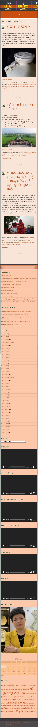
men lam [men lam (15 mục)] (26, 699)
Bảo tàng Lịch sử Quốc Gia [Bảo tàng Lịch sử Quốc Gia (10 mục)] (27, 685)
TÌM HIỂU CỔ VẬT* (6, 275)
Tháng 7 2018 (4, 389)
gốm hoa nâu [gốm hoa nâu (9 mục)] (28, 697)
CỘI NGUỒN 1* (18, 27)
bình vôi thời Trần (15, 86)
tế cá (11, 244)
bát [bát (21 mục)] (2, 685)
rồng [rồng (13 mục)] (2, 705)
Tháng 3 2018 (4, 400)
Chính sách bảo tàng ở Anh (7, 290)
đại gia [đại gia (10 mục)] (13, 711)
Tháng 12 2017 (5, 409)
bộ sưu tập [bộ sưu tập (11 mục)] (10, 689)
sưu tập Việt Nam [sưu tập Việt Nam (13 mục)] (23, 705)
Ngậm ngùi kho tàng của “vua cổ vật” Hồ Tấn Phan (13, 281)
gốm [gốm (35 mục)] (3, 697)
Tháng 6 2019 (4, 357)
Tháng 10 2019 (5, 345)
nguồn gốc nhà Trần (24, 86)
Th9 (3, 172)
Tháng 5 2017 (4, 426)
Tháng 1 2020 (4, 336)
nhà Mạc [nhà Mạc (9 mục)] (27, 703)
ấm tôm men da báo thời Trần (15, 84)
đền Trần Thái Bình (23, 154)
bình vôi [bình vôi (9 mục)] (9, 685)
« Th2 (2, 675)
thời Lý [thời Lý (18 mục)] (33, 705)
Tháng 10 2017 (5, 412)
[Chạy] (4, 467)
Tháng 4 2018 (4, 397)
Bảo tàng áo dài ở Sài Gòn (7, 287)
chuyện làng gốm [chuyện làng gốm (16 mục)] (18, 689)
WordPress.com (11, 724)
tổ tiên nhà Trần (18, 88)
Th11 (3, 26)
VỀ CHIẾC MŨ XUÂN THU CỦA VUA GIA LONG (18, 321)
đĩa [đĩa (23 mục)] (10, 712)
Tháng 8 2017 (4, 418)
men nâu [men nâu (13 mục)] (31, 699)
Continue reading (7, 79)
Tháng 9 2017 (4, 415)
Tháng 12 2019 (5, 339)
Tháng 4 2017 (4, 429)
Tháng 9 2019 (4, 348)
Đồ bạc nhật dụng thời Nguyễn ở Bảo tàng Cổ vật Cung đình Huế (17, 299)
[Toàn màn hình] (34, 467)
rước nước (7, 244)
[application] (19, 459)
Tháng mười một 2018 (6, 377)
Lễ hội (25, 240)
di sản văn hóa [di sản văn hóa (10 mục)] (29, 693)
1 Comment (5, 247)
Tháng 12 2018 (5, 374)
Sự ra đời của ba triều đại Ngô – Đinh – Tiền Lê (16, 314)
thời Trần (24, 155)
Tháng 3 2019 (4, 365)
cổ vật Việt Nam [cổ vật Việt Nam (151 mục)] (15, 693)
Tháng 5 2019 (4, 360)
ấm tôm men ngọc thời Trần (29, 84)
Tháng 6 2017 (4, 423)
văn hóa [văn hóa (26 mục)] (27, 708)
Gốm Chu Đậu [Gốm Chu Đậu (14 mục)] (9, 697)
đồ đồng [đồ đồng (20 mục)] (31, 711)
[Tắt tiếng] (31, 467)
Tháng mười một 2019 (6, 342)
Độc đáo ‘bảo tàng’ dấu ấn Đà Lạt (9, 293)
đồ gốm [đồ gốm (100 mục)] (19, 711)
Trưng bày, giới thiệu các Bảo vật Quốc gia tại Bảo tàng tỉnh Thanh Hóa (18, 301)
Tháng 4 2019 (4, 363)
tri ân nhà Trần (16, 244)
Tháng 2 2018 (4, 403)
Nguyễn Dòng (31, 82)
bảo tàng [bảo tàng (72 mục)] (15, 685)
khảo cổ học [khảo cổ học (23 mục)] (10, 699)
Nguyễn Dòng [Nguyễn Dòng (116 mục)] (16, 702)
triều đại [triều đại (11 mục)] (10, 708)
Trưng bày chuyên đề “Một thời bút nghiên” (11, 284)
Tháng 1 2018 (4, 406)
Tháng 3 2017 (4, 432)
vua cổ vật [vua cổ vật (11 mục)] (21, 708)
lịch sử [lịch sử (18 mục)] (21, 699)
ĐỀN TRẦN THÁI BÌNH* (20, 107)
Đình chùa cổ (28, 152)
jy (1, 311)
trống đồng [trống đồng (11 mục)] (15, 708)
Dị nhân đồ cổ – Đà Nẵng (12, 324)
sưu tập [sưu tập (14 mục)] (6, 705)
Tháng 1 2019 (4, 371)
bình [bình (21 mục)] (5, 685)
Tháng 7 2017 (4, 421)
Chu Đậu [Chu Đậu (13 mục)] (26, 689)
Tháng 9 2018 (4, 383)
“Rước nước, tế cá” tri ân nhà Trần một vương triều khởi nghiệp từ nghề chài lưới (21, 181)
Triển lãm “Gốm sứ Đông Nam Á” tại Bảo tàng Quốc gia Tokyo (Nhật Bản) (18, 278)
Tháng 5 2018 (4, 395)
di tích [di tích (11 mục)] (34, 693)
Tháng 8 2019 (4, 351)
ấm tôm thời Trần (6, 86)
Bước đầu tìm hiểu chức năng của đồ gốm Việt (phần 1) (18, 311)
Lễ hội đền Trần (17, 242)
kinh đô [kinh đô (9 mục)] (17, 699)
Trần (7, 242)
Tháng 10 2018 (5, 380)
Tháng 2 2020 (4, 334)
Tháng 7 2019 (4, 354)
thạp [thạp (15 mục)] (29, 705)
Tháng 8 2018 (4, 386)
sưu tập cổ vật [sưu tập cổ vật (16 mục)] (13, 705)
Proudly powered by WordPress (13, 722)
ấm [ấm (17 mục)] (35, 711)
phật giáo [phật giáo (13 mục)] (31, 703)
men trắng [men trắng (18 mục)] (4, 703)
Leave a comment (6, 90)
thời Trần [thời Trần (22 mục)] (4, 708)
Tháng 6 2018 (4, 392)
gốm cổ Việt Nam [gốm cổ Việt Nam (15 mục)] (19, 697)
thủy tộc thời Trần (9, 88)
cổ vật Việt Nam (14, 154)
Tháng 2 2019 (4, 368)
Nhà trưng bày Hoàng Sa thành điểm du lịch (11, 296)
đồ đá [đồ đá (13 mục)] (26, 711)
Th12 (3, 105)
